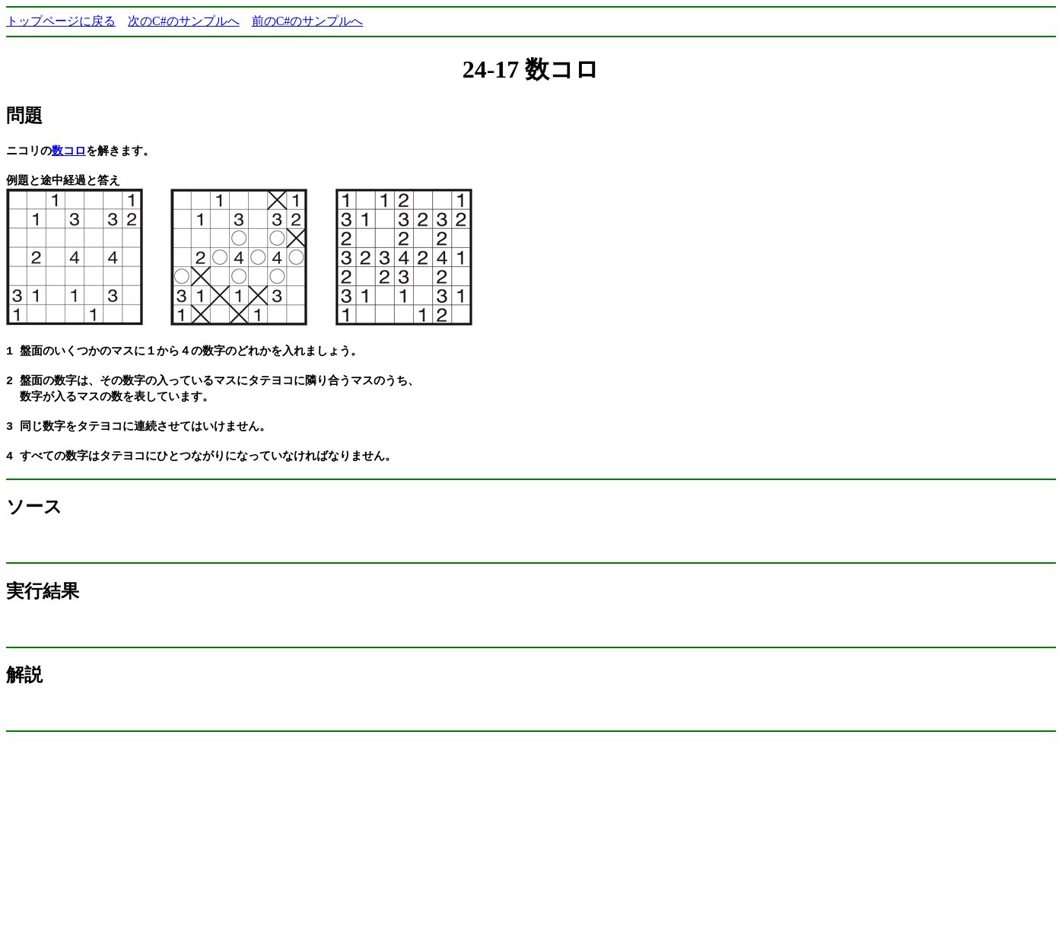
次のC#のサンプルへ (184, 20)
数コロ (69, 150)
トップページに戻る (61, 20)
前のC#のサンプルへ (308, 20)
